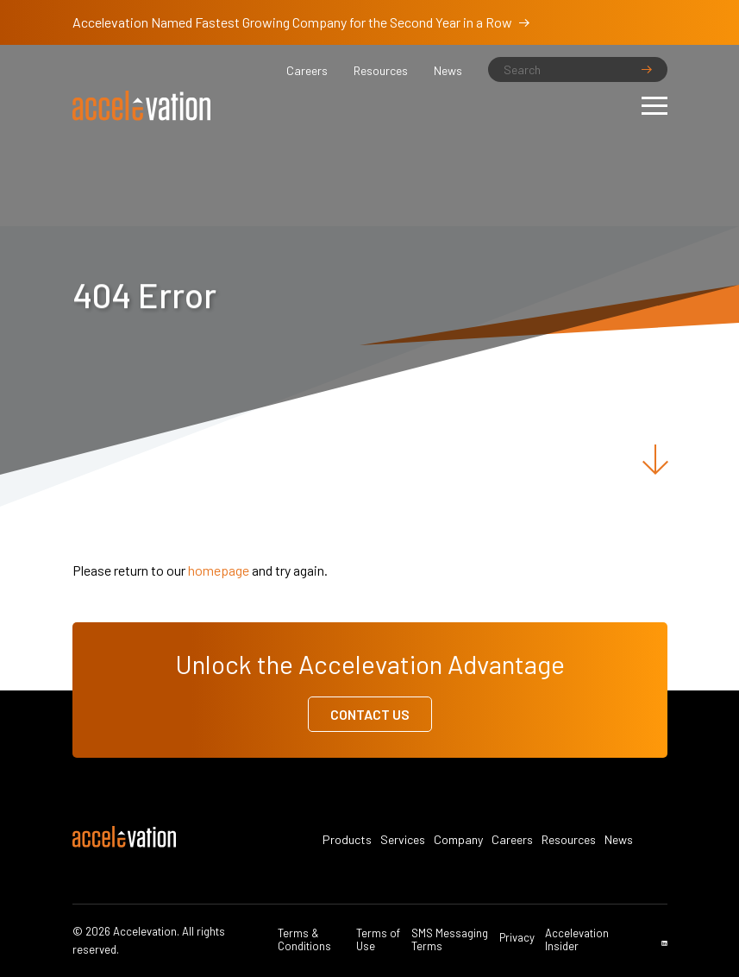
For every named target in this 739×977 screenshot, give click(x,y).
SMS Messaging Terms (449, 940)
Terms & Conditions (304, 940)
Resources (381, 71)
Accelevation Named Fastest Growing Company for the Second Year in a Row (300, 22)
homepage (218, 570)
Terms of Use (378, 940)
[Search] (577, 69)
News (448, 71)
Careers (307, 71)
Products (347, 840)
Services (402, 840)
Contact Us (370, 714)
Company (458, 840)
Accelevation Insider (577, 940)
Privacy (517, 937)
